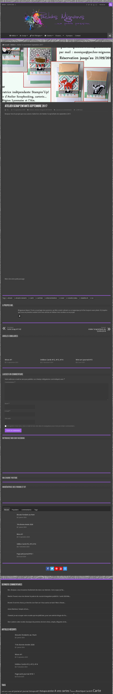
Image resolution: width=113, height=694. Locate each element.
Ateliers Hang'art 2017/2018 (43, 110)
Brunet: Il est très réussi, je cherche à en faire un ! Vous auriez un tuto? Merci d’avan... (36, 603)
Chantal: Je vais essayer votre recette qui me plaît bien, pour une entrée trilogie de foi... (37, 615)
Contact (77, 36)
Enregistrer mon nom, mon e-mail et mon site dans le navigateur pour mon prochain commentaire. (41, 426)
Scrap (23, 36)
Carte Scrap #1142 (19, 328)
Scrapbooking (72, 298)
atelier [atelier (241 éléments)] (50, 691)
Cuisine (48, 36)
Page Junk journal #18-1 (25, 554)
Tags (36, 510)
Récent (6, 510)
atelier (10, 298)
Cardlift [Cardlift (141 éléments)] (89, 691)
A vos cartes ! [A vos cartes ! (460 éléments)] (63, 691)
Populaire (15, 510)
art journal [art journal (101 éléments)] (15, 691)
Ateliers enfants (21, 298)
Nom (7, 403)
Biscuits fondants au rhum (26, 515)
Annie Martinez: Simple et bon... (18, 609)
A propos (69, 36)
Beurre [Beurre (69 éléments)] (73, 691)
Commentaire (10, 382)
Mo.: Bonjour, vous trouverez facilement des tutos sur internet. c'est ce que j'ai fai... (36, 590)
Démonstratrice (51, 298)
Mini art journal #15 (84, 360)
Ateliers (13, 45)
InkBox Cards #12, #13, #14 (51, 360)
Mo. (8, 110)
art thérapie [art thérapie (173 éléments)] (41, 691)
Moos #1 (8, 360)
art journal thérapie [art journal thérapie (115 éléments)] (28, 691)
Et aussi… (59, 36)
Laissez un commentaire (64, 110)
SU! (92, 298)
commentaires (26, 510)
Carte (32, 298)
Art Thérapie (35, 36)
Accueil (5, 35)
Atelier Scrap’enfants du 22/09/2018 (93, 329)
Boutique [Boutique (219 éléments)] (80, 691)
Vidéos (12, 36)
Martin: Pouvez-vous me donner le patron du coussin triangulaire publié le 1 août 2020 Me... (39, 596)
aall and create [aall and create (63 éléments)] (6, 691)
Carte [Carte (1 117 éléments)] (97, 691)
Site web (8, 418)
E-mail (7, 411)
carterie (40, 298)
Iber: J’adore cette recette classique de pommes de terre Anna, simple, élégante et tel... (37, 622)
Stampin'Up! (84, 298)
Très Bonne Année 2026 (25, 524)
